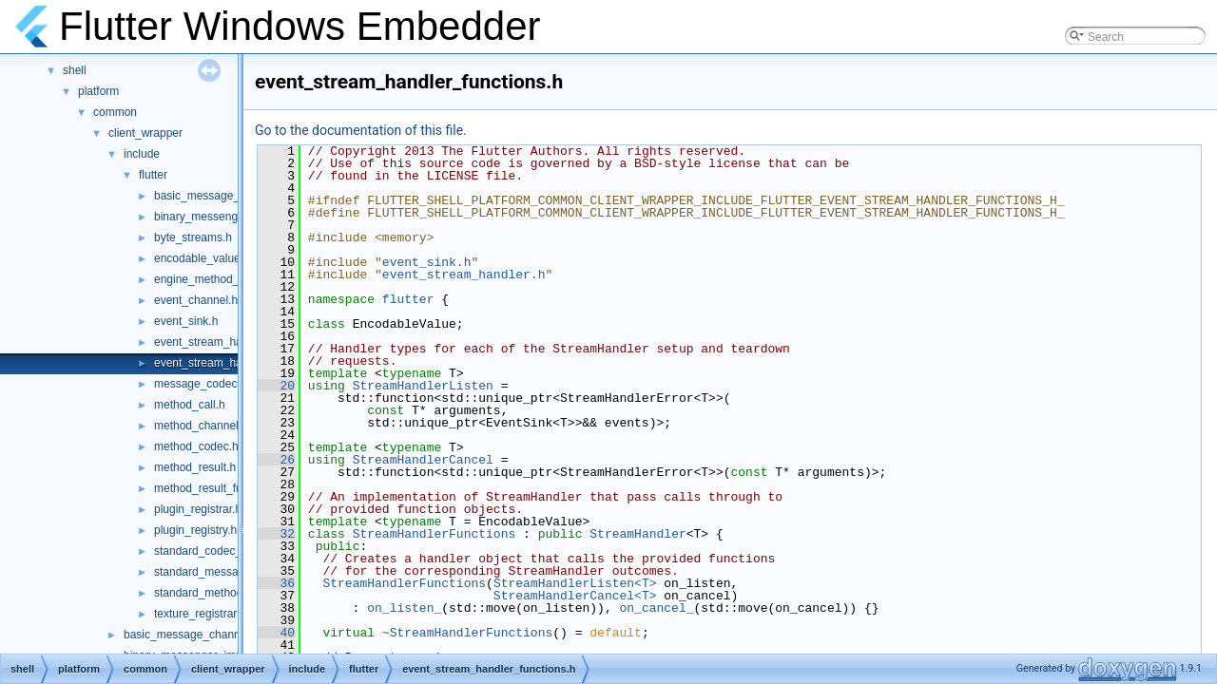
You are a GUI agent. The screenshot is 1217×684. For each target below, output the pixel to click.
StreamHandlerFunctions (434, 533)
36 (276, 583)
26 (276, 459)
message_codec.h (200, 383)
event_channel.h (196, 300)
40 (276, 632)
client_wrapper (145, 133)
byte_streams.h (193, 237)
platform (98, 91)
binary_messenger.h (205, 216)
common (115, 112)
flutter (153, 174)
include (142, 154)
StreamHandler (637, 533)
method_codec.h (196, 446)
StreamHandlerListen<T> (575, 583)
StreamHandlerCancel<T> (575, 595)
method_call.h (189, 404)
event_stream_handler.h (215, 342)
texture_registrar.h (200, 613)
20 (276, 385)
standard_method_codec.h (221, 592)
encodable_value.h (202, 258)
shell (75, 70)
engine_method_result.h (215, 279)
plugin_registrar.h (197, 509)
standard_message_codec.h (226, 572)
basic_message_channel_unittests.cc (218, 634)
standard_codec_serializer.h (225, 551)
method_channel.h (201, 425)
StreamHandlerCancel (423, 459)
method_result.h (195, 467)
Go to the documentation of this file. (361, 130)
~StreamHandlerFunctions (467, 632)
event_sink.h (186, 321)
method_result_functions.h (221, 488)
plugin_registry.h (195, 530)
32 (276, 533)
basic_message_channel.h (221, 195)
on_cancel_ (656, 608)
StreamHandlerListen (423, 385)
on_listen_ (404, 608)
